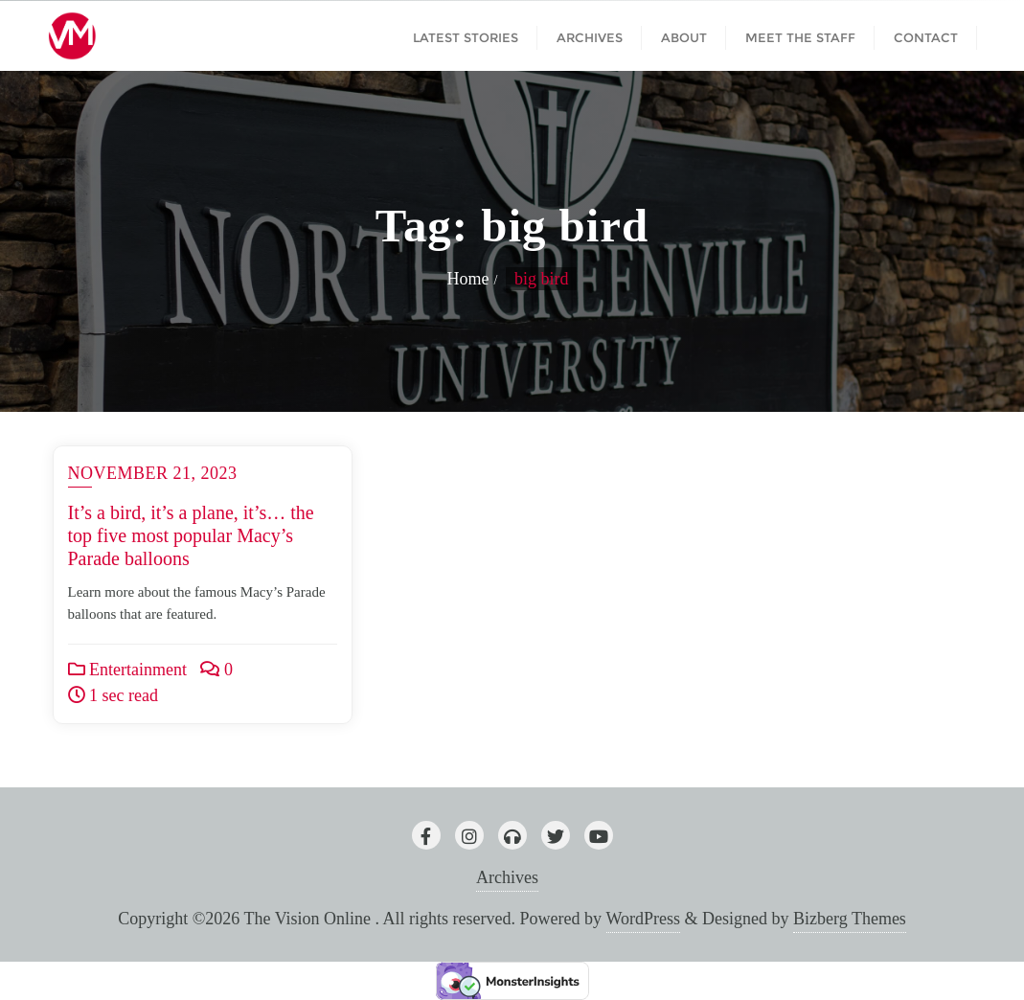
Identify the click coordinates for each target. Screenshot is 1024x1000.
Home (468, 278)
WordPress (643, 918)
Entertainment (127, 669)
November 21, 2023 (153, 473)
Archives (507, 877)
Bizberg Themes (849, 918)
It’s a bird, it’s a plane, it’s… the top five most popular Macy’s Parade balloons (191, 535)
